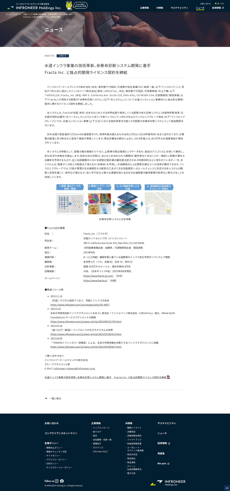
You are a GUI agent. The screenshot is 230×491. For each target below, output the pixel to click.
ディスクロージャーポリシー (59, 467)
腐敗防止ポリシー (54, 447)
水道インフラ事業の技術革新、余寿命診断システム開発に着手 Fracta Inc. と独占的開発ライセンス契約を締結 (105, 377)
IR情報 (160, 7)
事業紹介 (97, 443)
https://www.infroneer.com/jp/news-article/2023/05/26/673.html (85, 334)
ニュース (200, 7)
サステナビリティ (179, 7)
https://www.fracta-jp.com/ (98, 276)
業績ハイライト (134, 427)
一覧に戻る (55, 398)
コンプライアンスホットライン (61, 433)
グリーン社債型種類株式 (134, 468)
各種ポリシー (52, 443)
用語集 (161, 453)
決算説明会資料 (134, 435)
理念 (95, 435)
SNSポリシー (52, 463)
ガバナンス (98, 447)
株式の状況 (132, 454)
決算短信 (131, 431)
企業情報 (144, 7)
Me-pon (162, 463)
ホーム (8, 14)
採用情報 (216, 7)
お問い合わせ (205, 3)
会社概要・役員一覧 (102, 439)
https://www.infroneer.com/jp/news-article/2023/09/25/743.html (85, 321)
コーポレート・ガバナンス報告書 (135, 449)
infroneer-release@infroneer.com (74, 368)
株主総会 (131, 458)
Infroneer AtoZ (100, 451)
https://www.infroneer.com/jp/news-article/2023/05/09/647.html (85, 346)
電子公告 (131, 473)
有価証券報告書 (134, 443)
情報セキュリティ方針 (56, 451)
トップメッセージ (101, 427)
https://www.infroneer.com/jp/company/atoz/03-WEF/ (79, 304)
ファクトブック (134, 439)
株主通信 (131, 462)
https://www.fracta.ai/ (95, 280)
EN (222, 3)
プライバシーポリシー (56, 459)
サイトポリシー (53, 455)
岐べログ (97, 431)
